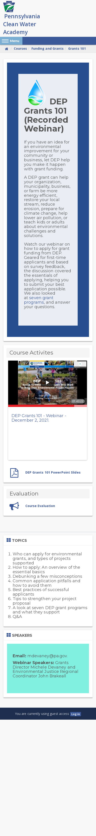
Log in (75, 714)
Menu (14, 41)
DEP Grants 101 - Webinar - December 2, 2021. (39, 418)
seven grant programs (38, 300)
